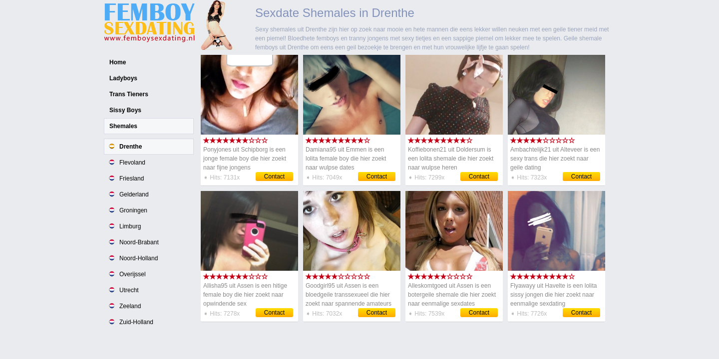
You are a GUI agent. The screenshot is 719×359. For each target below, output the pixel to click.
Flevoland (132, 162)
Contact (274, 176)
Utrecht (129, 290)
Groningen (133, 210)
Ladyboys (123, 78)
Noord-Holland (138, 258)
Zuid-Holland (136, 322)
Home (117, 62)
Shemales (123, 126)
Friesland (131, 178)
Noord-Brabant (139, 242)
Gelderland (134, 194)
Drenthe (130, 146)
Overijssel (132, 274)
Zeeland (130, 306)
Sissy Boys (125, 110)
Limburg (130, 226)
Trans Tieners (128, 94)
